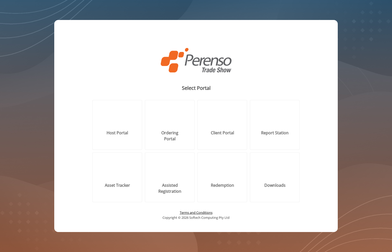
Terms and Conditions (196, 212)
